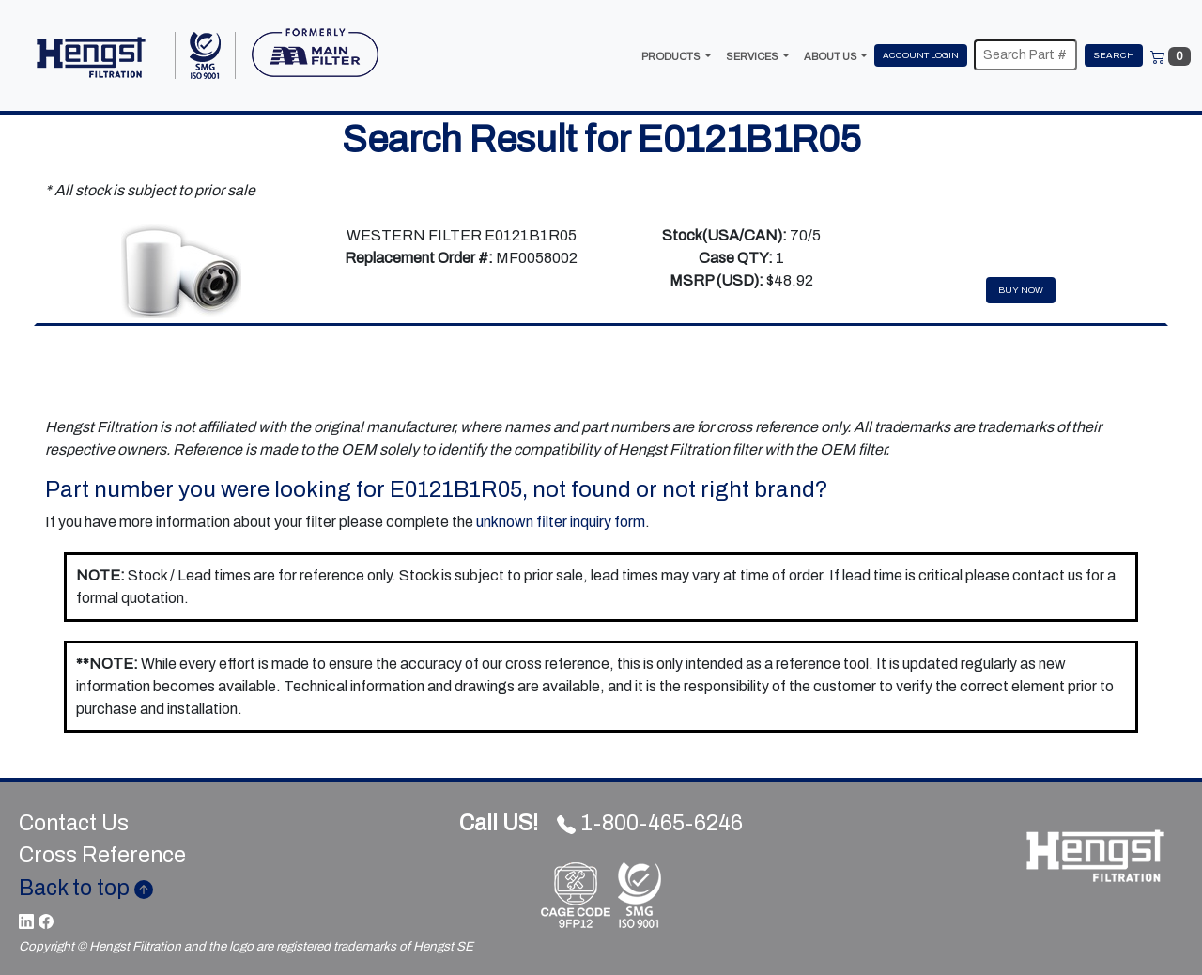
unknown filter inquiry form (560, 522)
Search (1113, 55)
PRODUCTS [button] (671, 56)
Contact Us (74, 823)
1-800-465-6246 (601, 823)
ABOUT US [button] (831, 56)
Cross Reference (102, 855)
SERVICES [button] (753, 56)
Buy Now (1020, 290)
